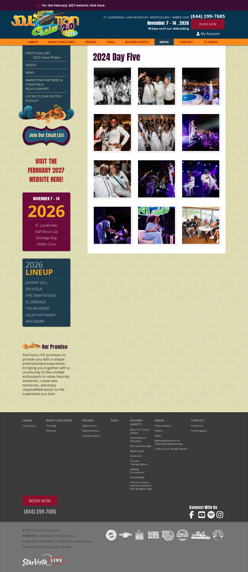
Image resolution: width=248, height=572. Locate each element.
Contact (186, 42)
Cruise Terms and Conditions (74, 541)
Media (164, 42)
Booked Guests (137, 42)
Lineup (33, 42)
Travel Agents (199, 430)
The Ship (51, 425)
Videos (30, 65)
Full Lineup (28, 425)
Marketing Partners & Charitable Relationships (44, 84)
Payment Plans (90, 430)
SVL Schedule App (140, 446)
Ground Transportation (139, 462)
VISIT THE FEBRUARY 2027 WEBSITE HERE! (46, 170)
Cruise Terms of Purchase (38, 541)
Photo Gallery (37, 53)
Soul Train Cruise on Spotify (211, 515)
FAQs (110, 42)
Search (211, 42)
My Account (207, 33)
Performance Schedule (138, 439)
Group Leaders (91, 435)
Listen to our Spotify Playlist (43, 98)
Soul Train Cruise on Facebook (193, 515)
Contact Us (197, 425)
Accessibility (137, 477)
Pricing (90, 42)
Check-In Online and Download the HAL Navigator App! (141, 485)
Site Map (66, 547)
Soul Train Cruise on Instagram (220, 515)
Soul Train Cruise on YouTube (202, 515)
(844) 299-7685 (40, 511)
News (29, 72)
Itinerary (51, 430)
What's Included (61, 42)
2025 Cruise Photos (46, 57)
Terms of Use (50, 547)
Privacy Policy (30, 547)
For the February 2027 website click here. (73, 5)
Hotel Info (136, 456)
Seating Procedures (137, 470)
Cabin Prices (89, 425)
